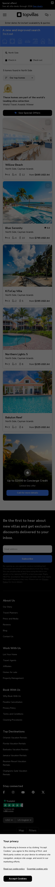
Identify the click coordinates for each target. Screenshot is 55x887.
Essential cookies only (37, 868)
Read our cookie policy (14, 868)
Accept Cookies (18, 878)
